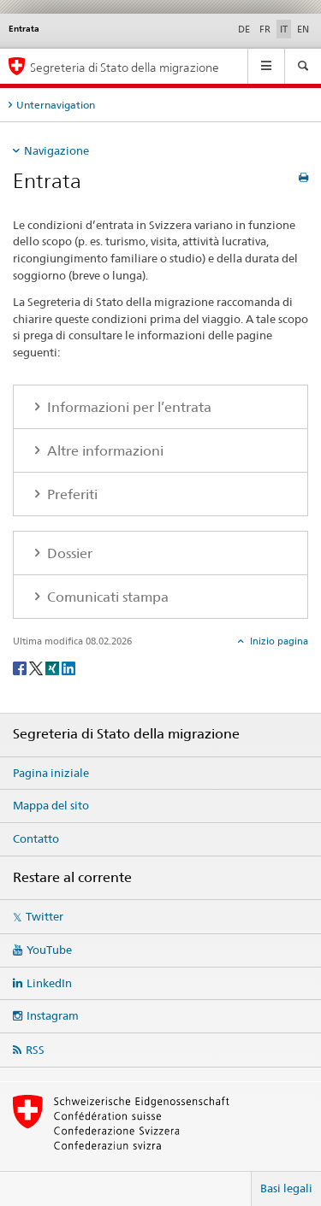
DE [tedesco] (244, 29)
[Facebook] (21, 667)
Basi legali (286, 1188)
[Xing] (53, 667)
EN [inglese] (303, 29)
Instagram (53, 1015)
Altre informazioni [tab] (103, 451)
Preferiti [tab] (71, 494)
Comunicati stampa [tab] (106, 597)
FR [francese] (264, 29)
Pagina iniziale (51, 772)
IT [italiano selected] (284, 29)
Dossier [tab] (68, 553)
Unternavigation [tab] (55, 104)
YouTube (49, 949)
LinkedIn (49, 983)
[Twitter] (37, 667)
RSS (35, 1049)
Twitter (44, 916)
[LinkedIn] (68, 667)
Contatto (36, 838)
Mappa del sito (51, 805)
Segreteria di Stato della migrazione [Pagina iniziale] (124, 67)
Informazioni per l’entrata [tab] (127, 407)
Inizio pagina (277, 641)
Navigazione (56, 150)
